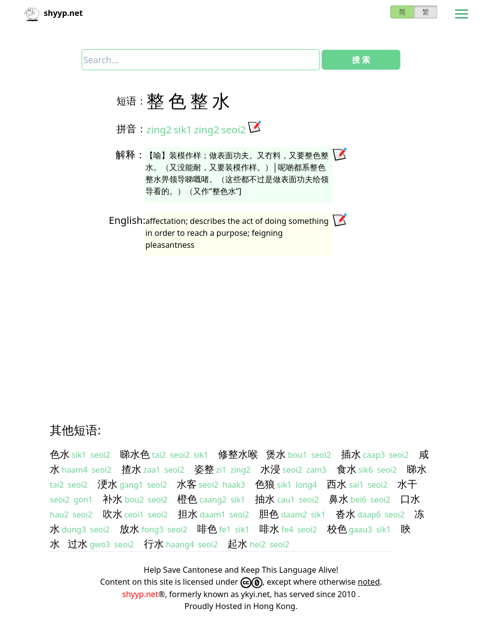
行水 (154, 543)
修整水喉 (238, 454)
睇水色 (135, 454)
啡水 (269, 528)
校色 (337, 528)
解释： (130, 154)
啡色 (207, 528)
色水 (60, 454)
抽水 (265, 499)
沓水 (346, 513)
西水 (337, 484)
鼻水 (339, 499)
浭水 (108, 484)
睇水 (417, 469)
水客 (187, 484)
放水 (129, 528)
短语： (131, 100)
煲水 (276, 454)
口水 (410, 499)
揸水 (131, 469)
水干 (407, 484)
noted (369, 581)
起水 (237, 543)
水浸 (270, 469)
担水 (188, 513)
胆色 (269, 513)
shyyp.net (140, 594)
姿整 (204, 469)
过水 (78, 543)
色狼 (265, 484)
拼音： (131, 128)
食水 (347, 469)
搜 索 (361, 59)
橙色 (187, 499)
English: (127, 220)
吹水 (112, 513)
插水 (351, 454)
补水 (112, 499)
